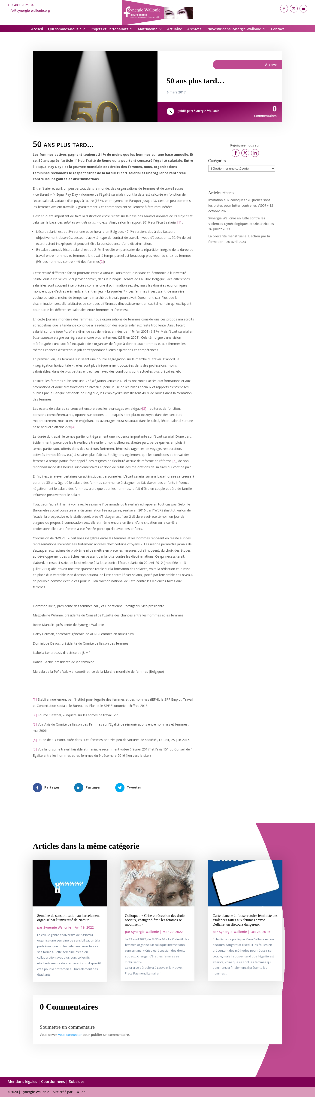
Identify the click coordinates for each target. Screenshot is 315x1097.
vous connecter (70, 1034)
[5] (174, 461)
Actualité (174, 29)
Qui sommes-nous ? (64, 29)
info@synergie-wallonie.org (29, 10)
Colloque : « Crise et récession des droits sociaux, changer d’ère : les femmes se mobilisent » (155, 920)
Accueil (37, 29)
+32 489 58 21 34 (20, 5)
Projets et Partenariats (109, 29)
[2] (102, 261)
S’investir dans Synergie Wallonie (233, 29)
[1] (179, 222)
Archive (271, 64)
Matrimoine (148, 29)
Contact (277, 29)
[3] (144, 408)
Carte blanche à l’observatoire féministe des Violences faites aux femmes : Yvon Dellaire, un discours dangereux (245, 920)
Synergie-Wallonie (206, 111)
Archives (194, 29)
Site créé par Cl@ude (69, 1092)
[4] (73, 427)
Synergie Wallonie (57, 927)
